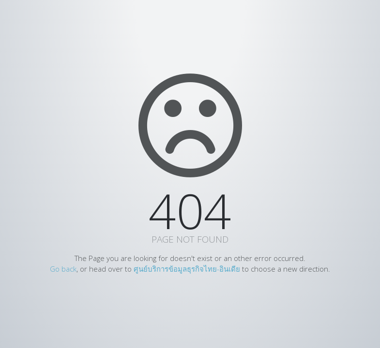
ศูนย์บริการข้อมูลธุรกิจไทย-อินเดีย (187, 269)
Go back (63, 269)
